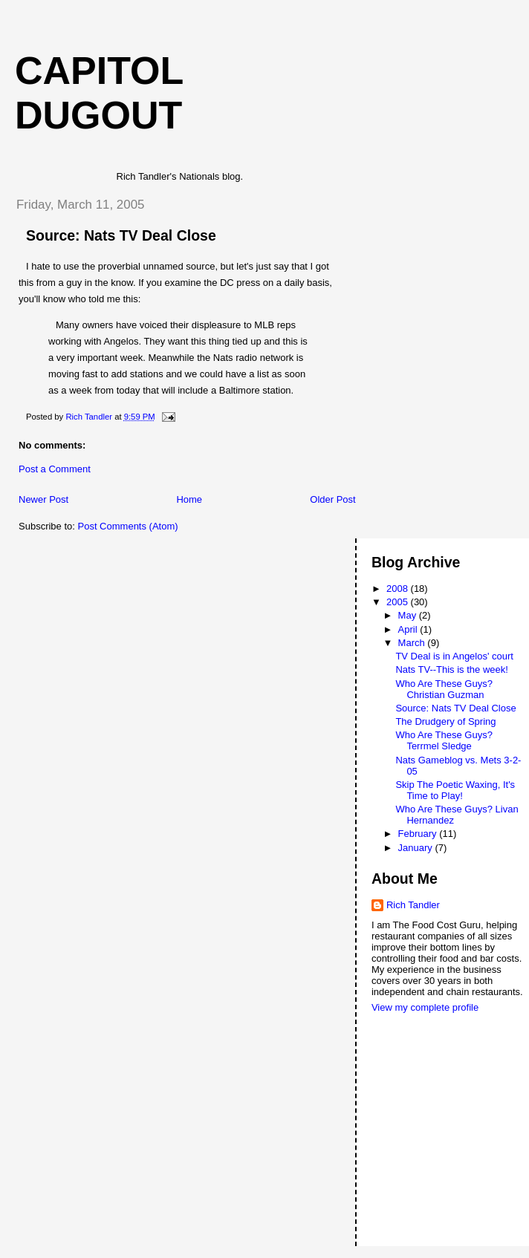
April (409, 629)
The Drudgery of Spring (445, 721)
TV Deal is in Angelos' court (454, 656)
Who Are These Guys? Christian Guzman (444, 689)
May (408, 615)
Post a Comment (55, 469)
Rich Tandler (413, 904)
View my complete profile (424, 1007)
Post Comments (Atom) (128, 526)
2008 (398, 588)
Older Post (332, 499)
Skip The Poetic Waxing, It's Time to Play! (455, 790)
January (416, 847)
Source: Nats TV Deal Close (455, 708)
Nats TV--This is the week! (451, 669)
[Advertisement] (438, 1071)
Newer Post (43, 499)
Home (189, 499)
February (419, 833)
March (413, 642)
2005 (398, 601)
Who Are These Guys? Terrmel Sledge (444, 740)
